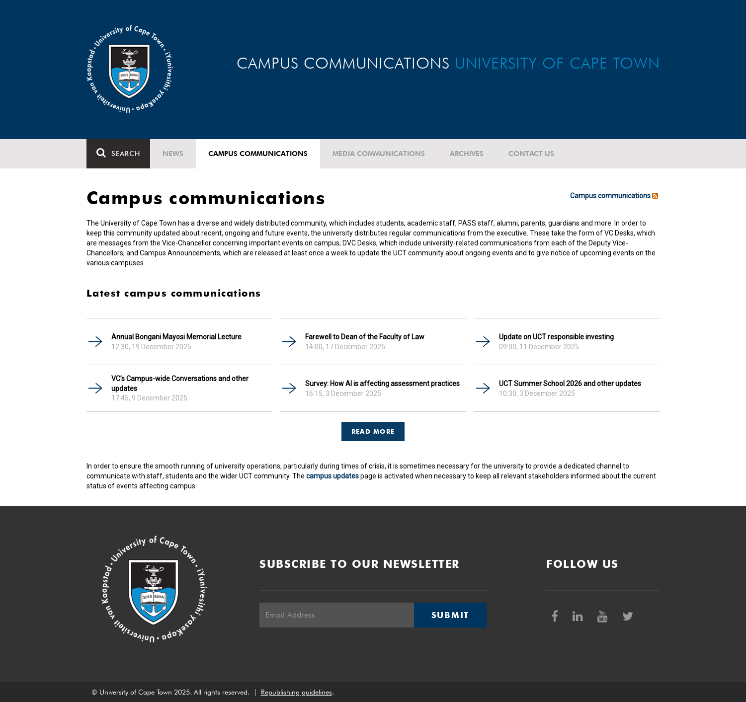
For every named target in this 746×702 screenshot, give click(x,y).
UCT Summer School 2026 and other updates (570, 384)
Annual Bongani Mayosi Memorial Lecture (176, 337)
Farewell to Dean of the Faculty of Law (364, 337)
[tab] (373, 426)
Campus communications (258, 153)
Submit (450, 615)
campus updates (332, 476)
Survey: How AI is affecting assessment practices (382, 384)
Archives (467, 153)
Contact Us (531, 153)
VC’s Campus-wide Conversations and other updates (180, 383)
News (173, 153)
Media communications (378, 153)
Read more (373, 431)
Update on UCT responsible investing (556, 337)
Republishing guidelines (296, 692)
